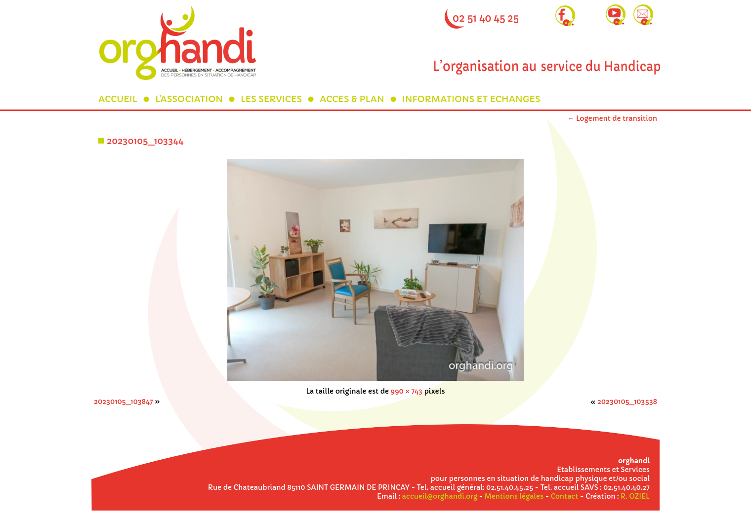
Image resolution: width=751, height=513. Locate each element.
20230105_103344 (145, 141)
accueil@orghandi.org (439, 496)
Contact (565, 496)
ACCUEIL (117, 99)
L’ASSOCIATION (189, 99)
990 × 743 (406, 391)
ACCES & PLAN (352, 99)
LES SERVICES (271, 99)
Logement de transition (612, 118)
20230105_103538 (627, 401)
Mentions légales (514, 496)
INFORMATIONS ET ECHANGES (471, 99)
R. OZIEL (635, 496)
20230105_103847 (123, 401)
